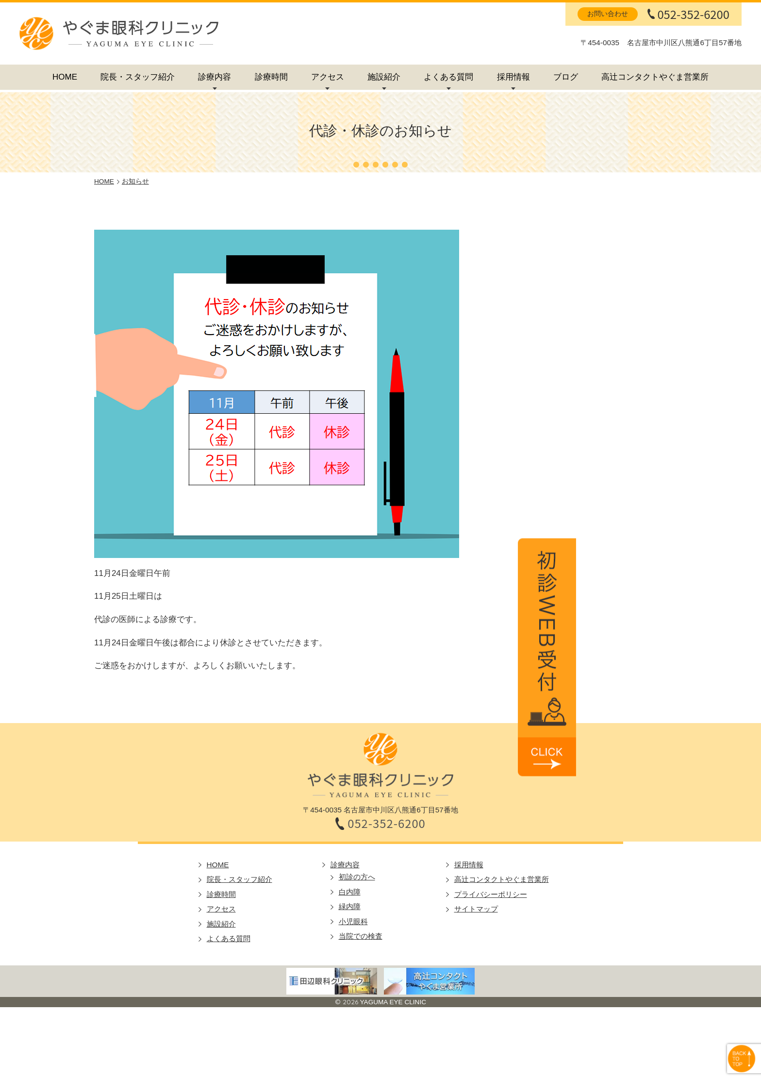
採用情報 (513, 77)
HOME (64, 77)
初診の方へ (357, 877)
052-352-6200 (693, 14)
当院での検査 (360, 936)
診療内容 (214, 77)
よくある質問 (448, 77)
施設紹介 (383, 77)
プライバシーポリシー (490, 894)
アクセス (327, 77)
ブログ (565, 77)
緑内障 (350, 906)
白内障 (350, 892)
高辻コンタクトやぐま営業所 (655, 77)
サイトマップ (476, 909)
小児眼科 (353, 921)
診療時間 (271, 77)
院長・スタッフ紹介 (137, 77)
